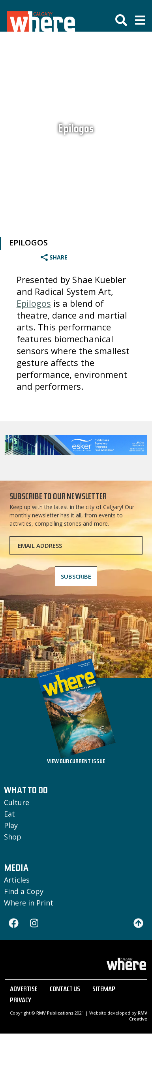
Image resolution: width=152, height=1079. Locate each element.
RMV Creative (138, 1016)
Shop (12, 836)
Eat (9, 814)
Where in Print (28, 902)
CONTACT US (65, 990)
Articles (17, 880)
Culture (16, 802)
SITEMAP (103, 990)
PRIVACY (20, 1001)
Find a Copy (23, 891)
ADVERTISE (24, 990)
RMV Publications (54, 1013)
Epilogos (76, 130)
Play (11, 825)
